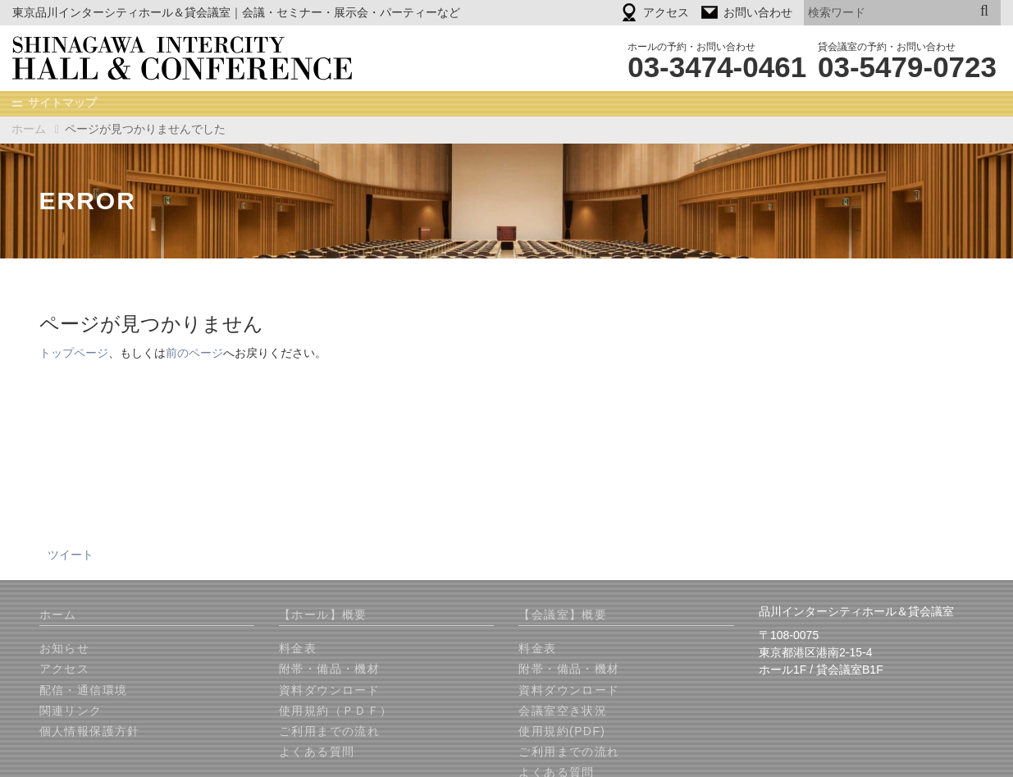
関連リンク (71, 711)
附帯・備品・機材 (329, 669)
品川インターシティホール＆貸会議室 (193, 58)
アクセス (64, 669)
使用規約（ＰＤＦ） (336, 711)
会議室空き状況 (562, 711)
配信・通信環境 (83, 691)
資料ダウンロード (329, 691)
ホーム (28, 129)
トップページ (73, 353)
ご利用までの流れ (329, 732)
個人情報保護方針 (89, 732)
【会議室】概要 (562, 615)
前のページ (194, 353)
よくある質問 (316, 752)
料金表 (298, 649)
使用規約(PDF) (561, 732)
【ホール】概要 (323, 615)
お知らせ (64, 649)
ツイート (71, 555)
